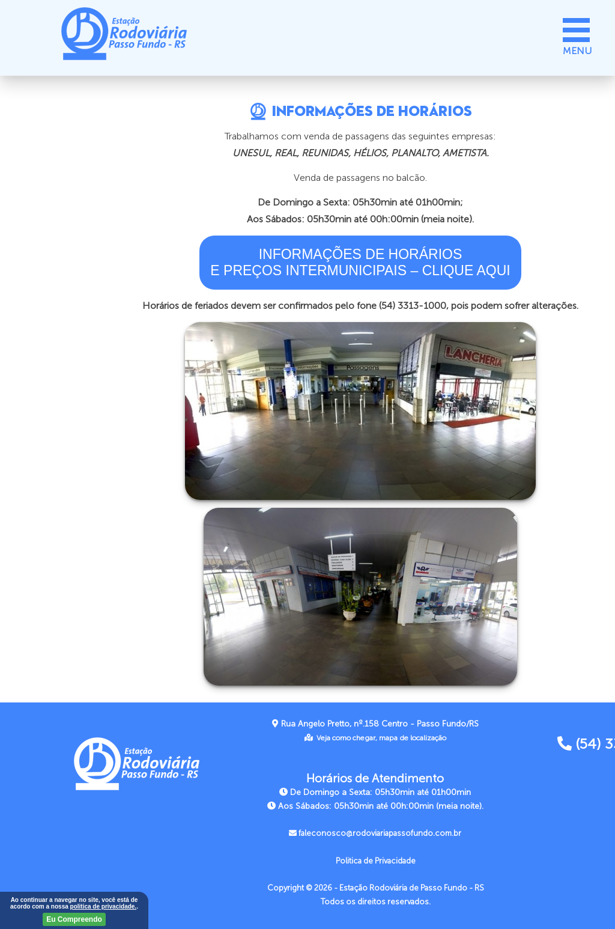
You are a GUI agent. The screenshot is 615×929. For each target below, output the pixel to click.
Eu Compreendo (74, 919)
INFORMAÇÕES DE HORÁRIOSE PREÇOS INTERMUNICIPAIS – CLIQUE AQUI (360, 262)
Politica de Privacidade (376, 861)
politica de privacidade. (103, 906)
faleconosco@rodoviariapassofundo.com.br (375, 833)
